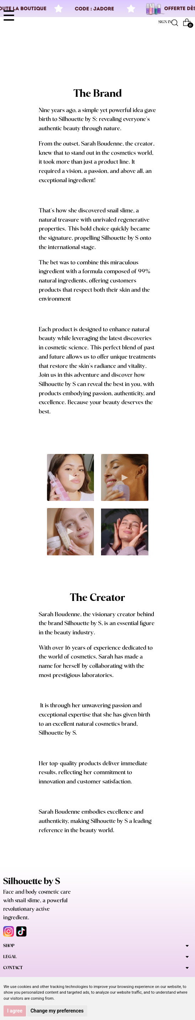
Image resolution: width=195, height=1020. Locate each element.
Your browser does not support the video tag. (70, 477)
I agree (14, 1011)
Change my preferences (57, 1011)
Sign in (165, 22)
